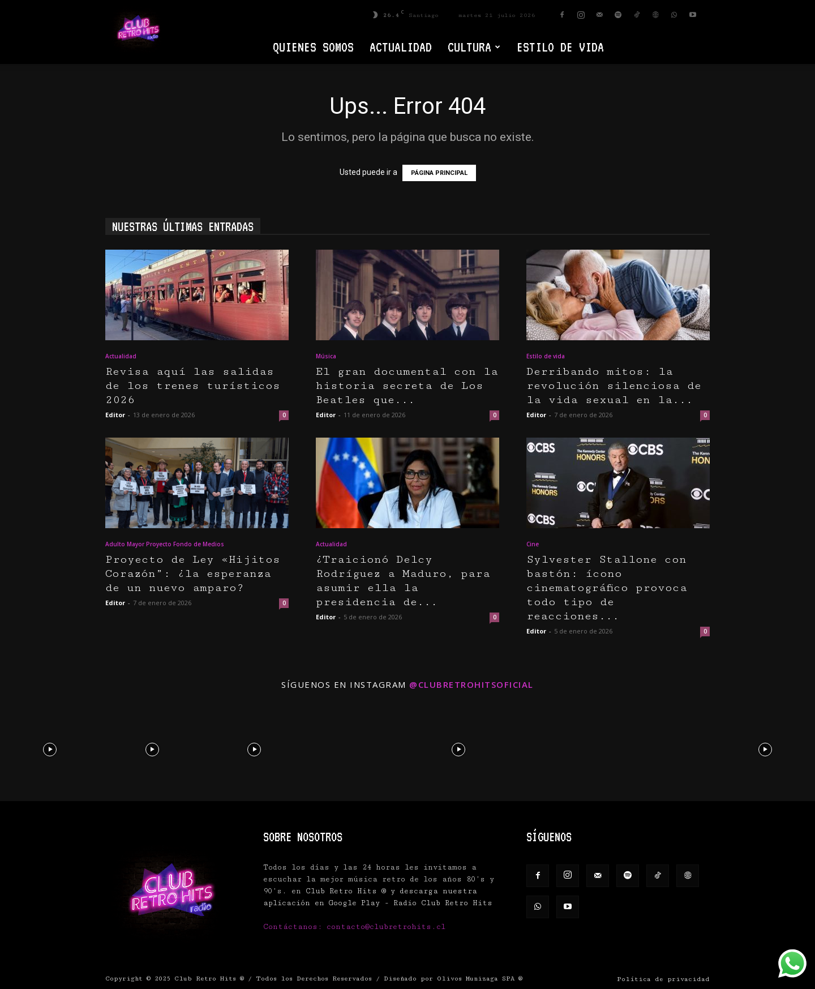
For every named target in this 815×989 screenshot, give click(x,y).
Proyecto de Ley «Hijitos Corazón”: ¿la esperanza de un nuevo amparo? (192, 573)
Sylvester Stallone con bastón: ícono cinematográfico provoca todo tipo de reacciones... (606, 588)
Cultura (474, 46)
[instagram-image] (50, 749)
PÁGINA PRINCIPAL (439, 173)
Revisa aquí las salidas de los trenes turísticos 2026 (192, 385)
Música (326, 356)
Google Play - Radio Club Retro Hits (410, 902)
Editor (115, 414)
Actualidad (401, 46)
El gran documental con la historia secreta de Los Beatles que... (407, 385)
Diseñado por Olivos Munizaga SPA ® (453, 978)
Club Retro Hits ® (209, 978)
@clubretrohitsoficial (471, 684)
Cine (532, 544)
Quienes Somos (313, 46)
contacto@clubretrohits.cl (386, 926)
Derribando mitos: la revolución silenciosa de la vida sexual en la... (613, 385)
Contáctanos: (295, 926)
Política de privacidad (663, 979)
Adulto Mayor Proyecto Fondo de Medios (164, 544)
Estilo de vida (560, 46)
